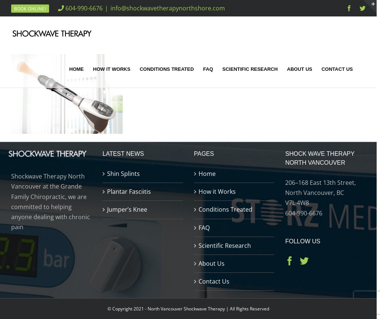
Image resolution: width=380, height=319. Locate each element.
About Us (212, 263)
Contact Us (214, 281)
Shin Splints (123, 174)
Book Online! (30, 9)
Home (207, 174)
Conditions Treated (225, 209)
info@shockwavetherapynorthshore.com (167, 8)
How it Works (217, 191)
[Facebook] (289, 260)
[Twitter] (304, 260)
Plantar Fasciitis (129, 191)
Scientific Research (225, 245)
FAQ (204, 228)
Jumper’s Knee (127, 209)
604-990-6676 (80, 8)
